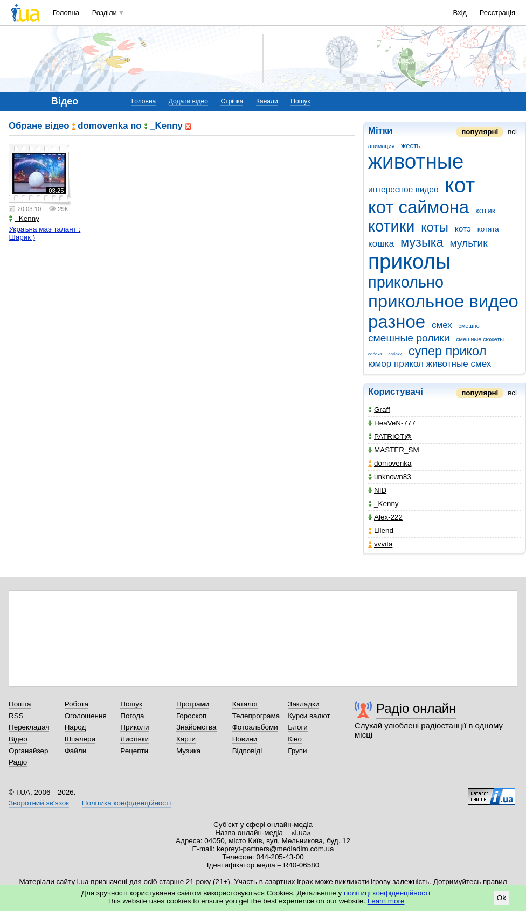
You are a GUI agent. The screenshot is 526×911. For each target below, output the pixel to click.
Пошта (20, 704)
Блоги (298, 727)
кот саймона (418, 207)
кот (460, 185)
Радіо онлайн (416, 708)
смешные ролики (408, 338)
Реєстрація (497, 13)
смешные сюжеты (480, 339)
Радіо (18, 762)
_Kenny (383, 504)
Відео (18, 739)
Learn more (386, 901)
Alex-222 (385, 517)
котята (488, 229)
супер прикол (448, 351)
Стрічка (231, 101)
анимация (381, 146)
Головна (66, 13)
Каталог (245, 704)
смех (442, 325)
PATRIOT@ (390, 436)
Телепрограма (256, 716)
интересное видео (403, 189)
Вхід (460, 13)
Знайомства (196, 727)
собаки (395, 354)
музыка (422, 242)
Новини (245, 739)
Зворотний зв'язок (39, 803)
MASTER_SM (393, 450)
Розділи (104, 13)
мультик (468, 243)
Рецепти (134, 751)
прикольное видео (443, 301)
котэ (463, 228)
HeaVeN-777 (392, 423)
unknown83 (389, 477)
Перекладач (29, 727)
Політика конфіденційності (126, 803)
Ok (501, 898)
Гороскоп (191, 716)
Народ (75, 727)
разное (396, 322)
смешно (469, 326)
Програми (192, 704)
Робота (76, 704)
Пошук (300, 101)
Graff (379, 409)
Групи (297, 751)
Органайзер (28, 751)
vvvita (380, 544)
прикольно (406, 282)
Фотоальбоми (255, 727)
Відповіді (247, 751)
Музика (188, 751)
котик (485, 210)
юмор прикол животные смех (429, 364)
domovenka (389, 463)
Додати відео (188, 101)
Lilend (380, 531)
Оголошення (86, 716)
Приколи (134, 727)
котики (391, 226)
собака (375, 354)
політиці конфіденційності (387, 893)
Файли (76, 751)
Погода (132, 716)
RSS (16, 716)
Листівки (134, 739)
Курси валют (309, 716)
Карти (186, 739)
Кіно (295, 739)
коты (434, 227)
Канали (267, 101)
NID (377, 490)
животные (415, 161)
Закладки (303, 704)
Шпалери (80, 739)
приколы (409, 261)
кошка (381, 244)
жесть (410, 146)
